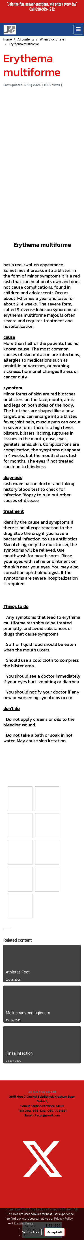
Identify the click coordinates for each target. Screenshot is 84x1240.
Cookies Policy (23, 1223)
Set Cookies (30, 1232)
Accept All (54, 1232)
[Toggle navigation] (78, 29)
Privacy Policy (63, 1218)
